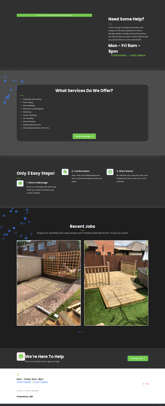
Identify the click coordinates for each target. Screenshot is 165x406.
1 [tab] (80, 331)
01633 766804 (137, 54)
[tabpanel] (49, 283)
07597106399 (118, 54)
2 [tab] (81, 331)
